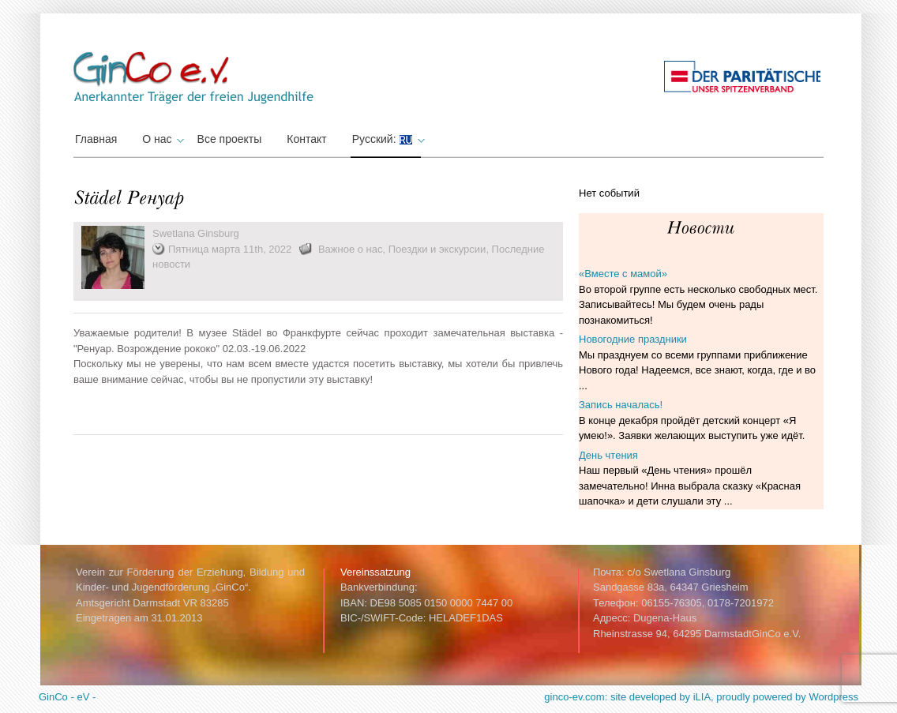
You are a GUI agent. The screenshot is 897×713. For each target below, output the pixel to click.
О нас (160, 139)
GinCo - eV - (67, 697)
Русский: (387, 139)
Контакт (306, 139)
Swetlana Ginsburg (195, 233)
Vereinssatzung (375, 572)
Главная (96, 139)
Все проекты (229, 139)
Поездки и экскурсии (437, 249)
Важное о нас (350, 249)
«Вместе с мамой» (623, 274)
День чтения (608, 455)
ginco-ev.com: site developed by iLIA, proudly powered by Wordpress (701, 697)
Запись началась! (620, 405)
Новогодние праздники (633, 339)
